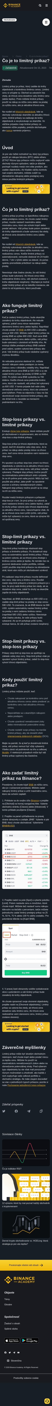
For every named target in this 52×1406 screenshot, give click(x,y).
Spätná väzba (11, 1329)
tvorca (9, 130)
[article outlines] (46, 22)
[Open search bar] (39, 5)
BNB (21, 330)
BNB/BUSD (8, 826)
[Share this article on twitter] (3, 1111)
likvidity (5, 752)
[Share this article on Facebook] (16, 1111)
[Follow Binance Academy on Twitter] (10, 1352)
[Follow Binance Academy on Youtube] (18, 1352)
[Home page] (11, 5)
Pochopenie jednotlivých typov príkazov (26, 1085)
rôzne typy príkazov (19, 431)
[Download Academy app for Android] (30, 1341)
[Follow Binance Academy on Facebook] (5, 1352)
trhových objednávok (25, 112)
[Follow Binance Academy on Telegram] (14, 1352)
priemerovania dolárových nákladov (25, 736)
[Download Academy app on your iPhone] (12, 1341)
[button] (46, 5)
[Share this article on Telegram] (28, 1111)
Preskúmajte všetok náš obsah (26, 1265)
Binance (35, 800)
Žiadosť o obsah (12, 1323)
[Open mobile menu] (46, 5)
